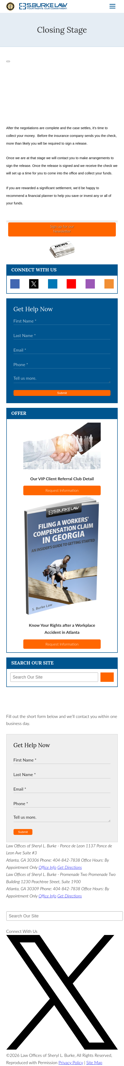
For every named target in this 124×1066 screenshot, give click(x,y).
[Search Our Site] (54, 677)
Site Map (94, 1062)
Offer (18, 413)
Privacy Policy (71, 1062)
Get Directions (69, 867)
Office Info (47, 867)
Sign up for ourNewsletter (62, 228)
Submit (62, 393)
